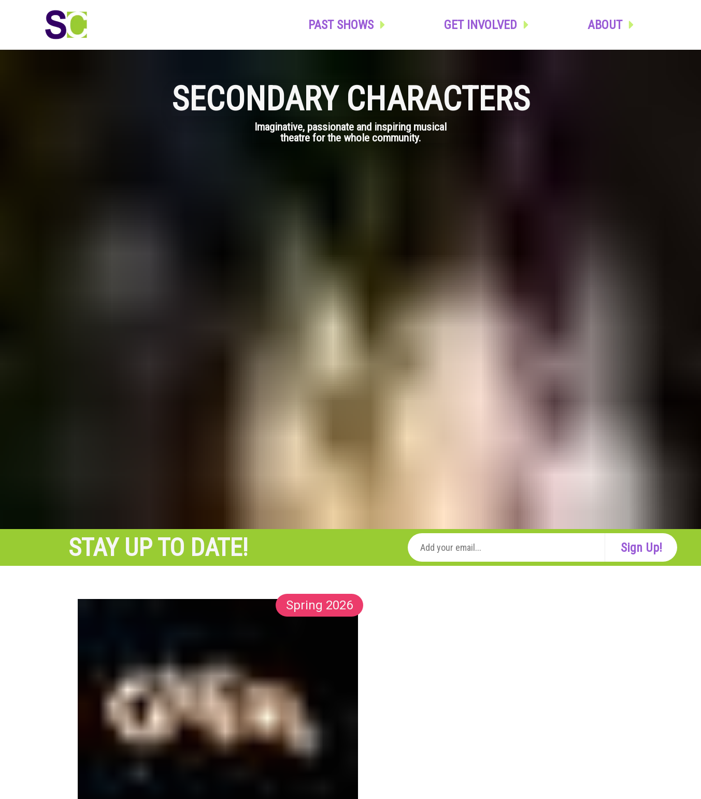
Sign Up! (641, 547)
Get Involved (489, 25)
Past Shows (349, 25)
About (613, 25)
